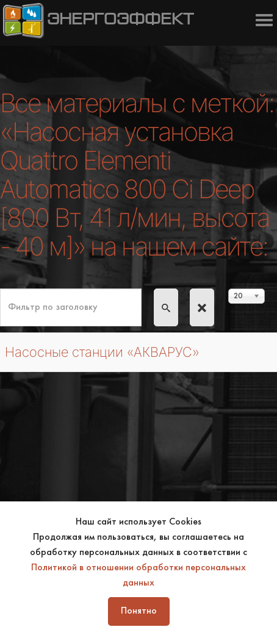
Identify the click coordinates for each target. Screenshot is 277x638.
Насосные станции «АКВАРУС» (102, 352)
